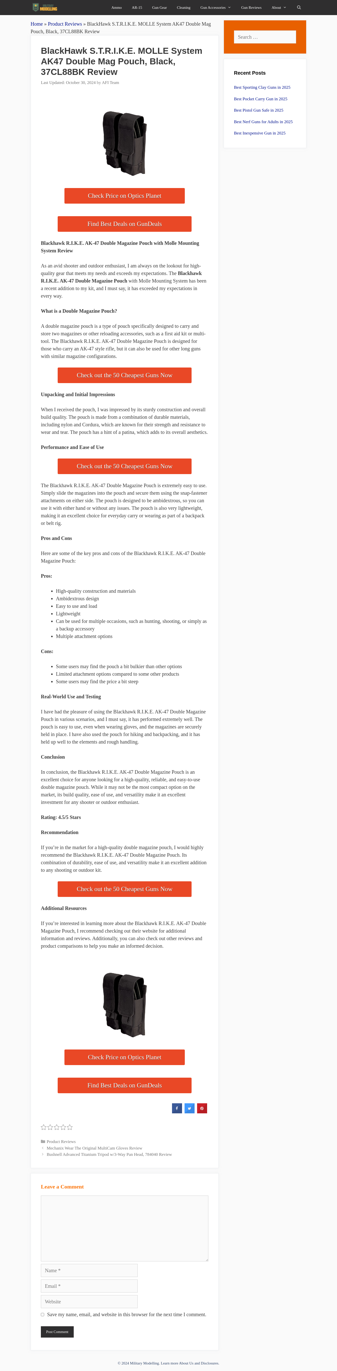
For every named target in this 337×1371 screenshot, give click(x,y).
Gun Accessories (218, 7)
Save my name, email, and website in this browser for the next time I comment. (126, 1314)
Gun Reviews (251, 8)
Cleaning (183, 8)
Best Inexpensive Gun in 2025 (260, 133)
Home (37, 24)
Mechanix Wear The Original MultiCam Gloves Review (94, 1148)
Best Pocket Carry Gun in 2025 (260, 99)
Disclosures (209, 1363)
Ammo (116, 8)
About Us (186, 1363)
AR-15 (137, 8)
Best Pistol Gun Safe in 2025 (258, 110)
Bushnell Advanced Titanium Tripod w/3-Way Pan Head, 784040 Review (109, 1154)
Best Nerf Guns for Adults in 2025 (263, 121)
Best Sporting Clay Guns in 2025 (262, 87)
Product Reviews (65, 24)
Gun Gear (159, 8)
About (282, 7)
